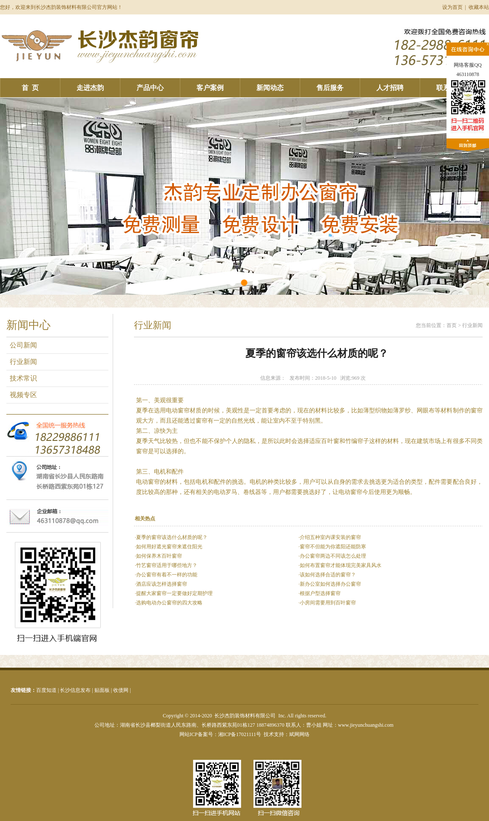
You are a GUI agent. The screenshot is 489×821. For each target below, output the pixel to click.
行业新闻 (21, 361)
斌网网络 (299, 734)
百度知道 (46, 690)
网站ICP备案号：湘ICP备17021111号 (220, 734)
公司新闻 (21, 345)
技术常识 (21, 378)
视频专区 (21, 394)
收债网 (120, 690)
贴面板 (102, 690)
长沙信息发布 (75, 690)
